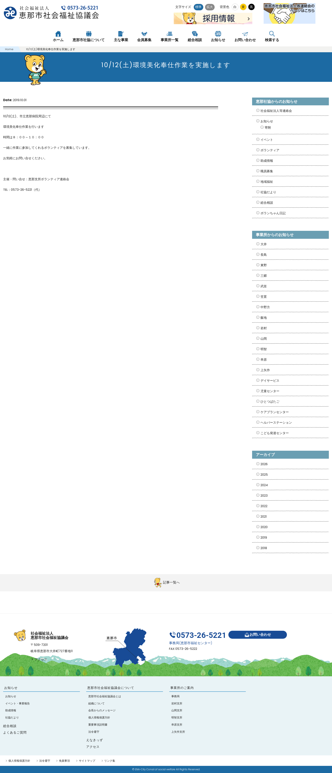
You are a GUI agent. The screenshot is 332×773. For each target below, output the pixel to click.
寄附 (268, 127)
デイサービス (269, 380)
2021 (263, 516)
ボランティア (269, 150)
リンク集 (109, 761)
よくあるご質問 (15, 732)
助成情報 (266, 160)
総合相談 (266, 202)
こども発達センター (274, 433)
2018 (263, 548)
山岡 (263, 338)
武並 (263, 286)
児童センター (269, 391)
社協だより (268, 192)
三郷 (263, 275)
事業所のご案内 (182, 688)
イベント (266, 139)
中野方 (265, 307)
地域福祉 (266, 181)
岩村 (263, 328)
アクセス (39, 659)
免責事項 (64, 761)
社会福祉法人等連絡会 (276, 110)
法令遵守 (44, 761)
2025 (264, 474)
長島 (263, 254)
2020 (264, 527)
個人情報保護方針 (19, 761)
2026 (264, 464)
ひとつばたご (269, 401)
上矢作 (265, 370)
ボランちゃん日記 (273, 213)
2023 (264, 495)
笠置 (263, 296)
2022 (263, 506)
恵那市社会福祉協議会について (110, 688)
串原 (263, 359)
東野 (263, 265)
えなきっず (94, 740)
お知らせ (266, 121)
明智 (263, 349)
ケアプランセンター (274, 412)
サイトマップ (87, 761)
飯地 (263, 317)
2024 (264, 485)
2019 (263, 537)
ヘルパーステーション (276, 422)
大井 (263, 244)
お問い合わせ (257, 634)
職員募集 (266, 171)
